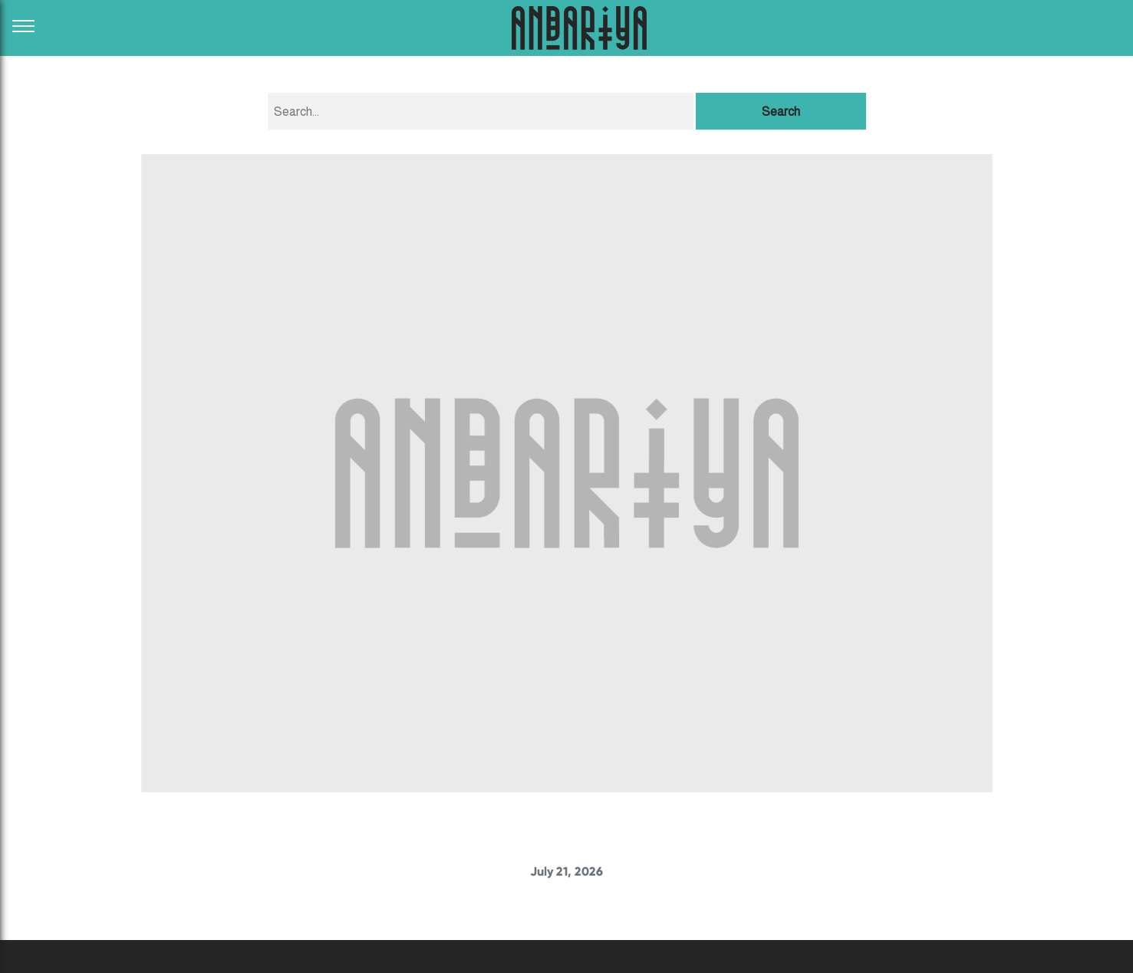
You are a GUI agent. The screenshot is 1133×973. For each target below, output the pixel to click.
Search (781, 111)
